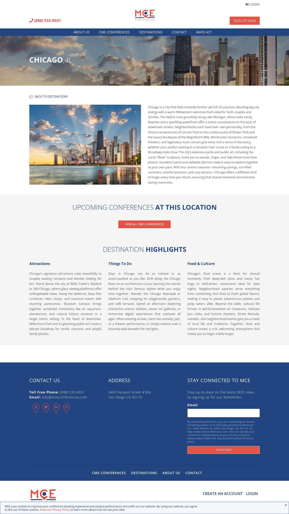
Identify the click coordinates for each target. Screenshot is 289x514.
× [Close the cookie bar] (286, 505)
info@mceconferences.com (64, 397)
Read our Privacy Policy (55, 509)
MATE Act (204, 32)
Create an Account (222, 493)
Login (252, 4)
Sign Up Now (245, 20)
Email (192, 405)
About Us (81, 32)
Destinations (150, 32)
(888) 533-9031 (45, 21)
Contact (179, 32)
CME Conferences (114, 32)
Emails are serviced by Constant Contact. (221, 441)
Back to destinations (48, 97)
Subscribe (223, 450)
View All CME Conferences (144, 224)
